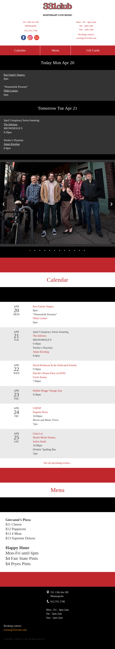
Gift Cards (93, 50)
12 (84, 250)
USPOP (37, 408)
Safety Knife (39, 441)
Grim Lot (38, 433)
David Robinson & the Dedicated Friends (55, 365)
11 (79, 250)
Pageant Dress (40, 412)
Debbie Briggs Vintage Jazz (47, 390)
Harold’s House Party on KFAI (49, 373)
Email (36, 37)
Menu (55, 50)
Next (111, 204)
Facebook (23, 37)
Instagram (30, 37)
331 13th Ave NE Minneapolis (31, 24)
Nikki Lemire (11, 90)
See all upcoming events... (57, 462)
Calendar (20, 50)
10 (74, 250)
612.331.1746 (30, 30)
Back (3, 204)
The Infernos (11, 124)
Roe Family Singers (14, 74)
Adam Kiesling (12, 144)
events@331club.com (86, 38)
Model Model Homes (44, 437)
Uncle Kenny (40, 377)
